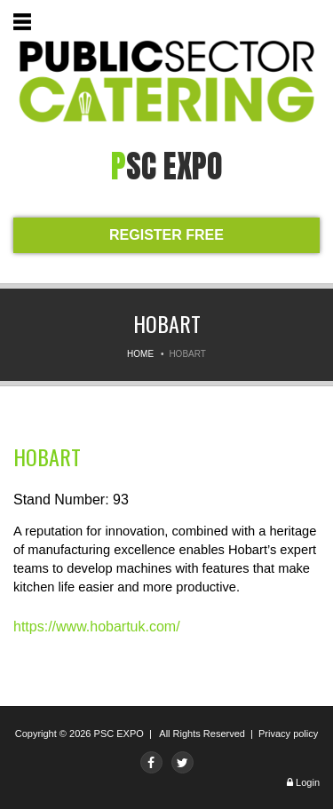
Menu (26, 24)
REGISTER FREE (166, 234)
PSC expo (167, 166)
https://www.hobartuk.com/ (96, 626)
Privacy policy (288, 733)
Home (140, 354)
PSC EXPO (119, 733)
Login (308, 782)
